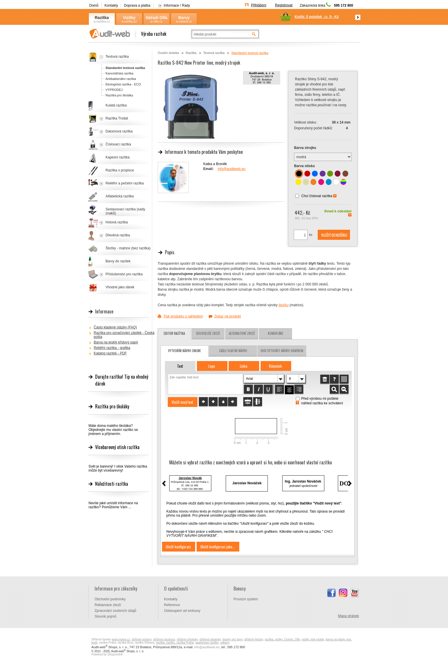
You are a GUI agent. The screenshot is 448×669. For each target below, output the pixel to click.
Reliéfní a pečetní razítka (125, 183)
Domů (94, 5)
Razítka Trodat (117, 118)
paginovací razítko (207, 642)
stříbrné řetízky (253, 639)
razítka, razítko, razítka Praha (175, 642)
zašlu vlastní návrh (233, 350)
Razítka (102, 17)
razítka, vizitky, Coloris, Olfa (282, 639)
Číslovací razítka (118, 144)
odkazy (224, 642)
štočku (283, 305)
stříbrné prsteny (142, 639)
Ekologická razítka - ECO (123, 84)
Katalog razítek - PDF (110, 353)
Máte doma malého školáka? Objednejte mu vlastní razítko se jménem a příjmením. (113, 430)
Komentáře (275, 333)
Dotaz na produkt (227, 316)
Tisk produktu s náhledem (183, 316)
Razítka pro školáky (119, 95)
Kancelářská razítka (119, 73)
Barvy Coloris (184, 17)
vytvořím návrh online (184, 350)
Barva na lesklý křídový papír (116, 342)
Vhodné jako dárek (120, 287)
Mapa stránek (348, 616)
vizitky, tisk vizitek (313, 639)
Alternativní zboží (242, 333)
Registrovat (284, 5)
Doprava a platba (137, 5)
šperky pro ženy (233, 639)
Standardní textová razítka (249, 53)
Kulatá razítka (116, 105)
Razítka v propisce (120, 170)
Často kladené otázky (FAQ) (115, 327)
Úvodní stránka (168, 53)
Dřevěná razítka (118, 235)
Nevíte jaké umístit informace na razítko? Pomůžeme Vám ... (113, 505)
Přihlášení (258, 5)
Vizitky (129, 17)
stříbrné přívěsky (187, 639)
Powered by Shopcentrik (107, 654)
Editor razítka (174, 333)
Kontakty (111, 5)
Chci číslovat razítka (316, 196)
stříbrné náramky (210, 639)
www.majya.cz (121, 639)
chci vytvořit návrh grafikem (282, 350)
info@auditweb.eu (231, 169)
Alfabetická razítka (120, 196)
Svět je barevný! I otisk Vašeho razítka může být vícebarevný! (118, 468)
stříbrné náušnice (164, 639)
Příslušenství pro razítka (124, 274)
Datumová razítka (119, 131)
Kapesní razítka (117, 157)
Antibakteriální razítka (121, 79)
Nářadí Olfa (156, 17)
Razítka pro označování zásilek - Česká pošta (124, 335)
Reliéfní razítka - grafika (112, 348)
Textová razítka (214, 53)
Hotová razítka (117, 222)
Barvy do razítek (118, 261)
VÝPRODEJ (114, 89)
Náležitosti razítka (111, 483)
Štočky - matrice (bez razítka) (128, 248)
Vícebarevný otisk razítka (117, 447)
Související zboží (208, 333)
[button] (334, 235)
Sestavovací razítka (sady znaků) (125, 211)
